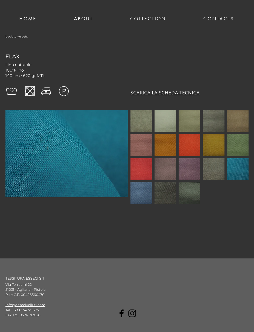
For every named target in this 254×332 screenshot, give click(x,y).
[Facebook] (121, 313)
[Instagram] (132, 313)
